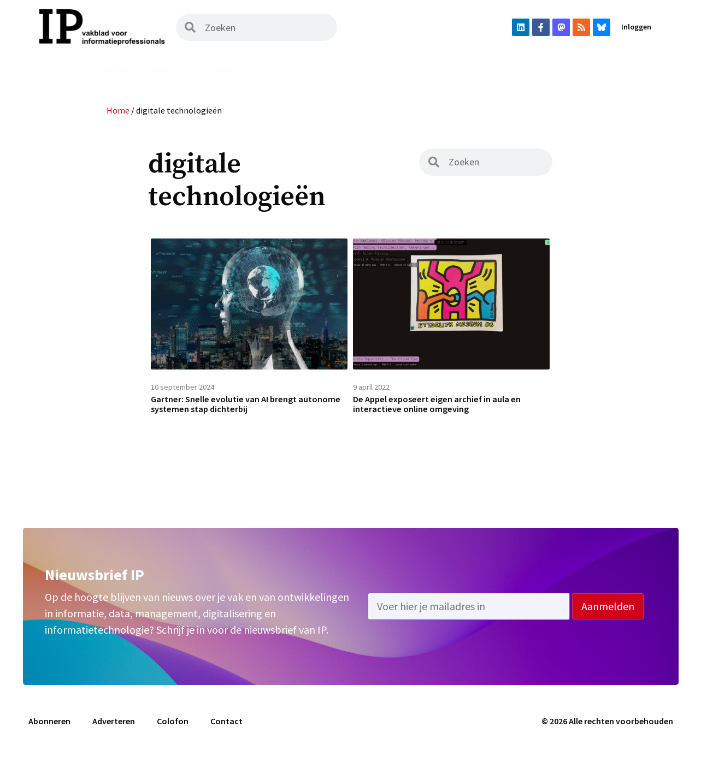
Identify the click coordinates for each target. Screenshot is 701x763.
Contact (226, 728)
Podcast (290, 69)
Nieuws (113, 69)
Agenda (489, 69)
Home (62, 69)
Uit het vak (356, 69)
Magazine (171, 69)
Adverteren (625, 69)
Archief (231, 69)
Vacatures (427, 69)
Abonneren (552, 69)
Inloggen (636, 27)
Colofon (172, 728)
